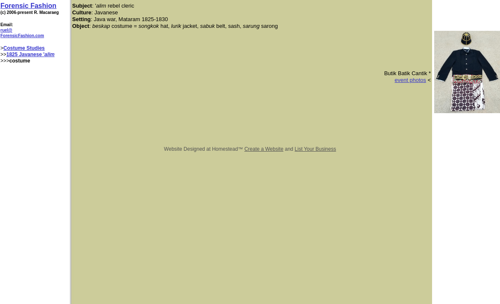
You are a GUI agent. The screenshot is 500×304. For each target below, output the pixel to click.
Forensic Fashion (28, 5)
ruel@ (6, 30)
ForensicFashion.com (22, 35)
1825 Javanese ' (25, 54)
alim (49, 54)
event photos (410, 80)
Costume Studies (24, 48)
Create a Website (264, 149)
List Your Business (315, 149)
